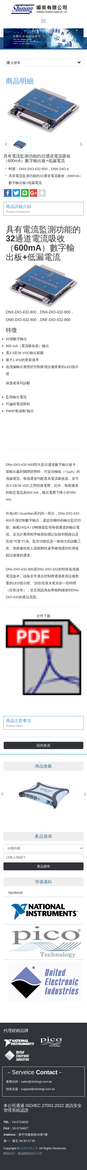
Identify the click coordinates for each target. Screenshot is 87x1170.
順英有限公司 (43, 9)
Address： (11, 1134)
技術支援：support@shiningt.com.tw (30, 1089)
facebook (16, 892)
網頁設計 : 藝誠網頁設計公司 (22, 1153)
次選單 (43, 62)
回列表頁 (43, 745)
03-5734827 (20, 1128)
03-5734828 (20, 1122)
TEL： (7, 1122)
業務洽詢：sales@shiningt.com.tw (29, 1081)
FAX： (7, 1128)
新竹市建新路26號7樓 (33, 1134)
